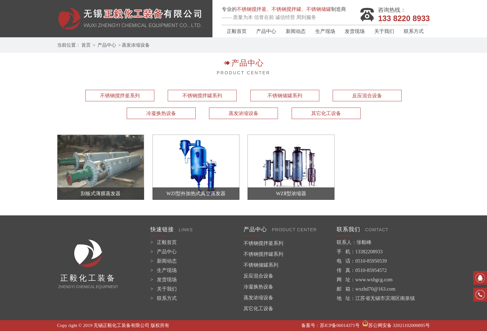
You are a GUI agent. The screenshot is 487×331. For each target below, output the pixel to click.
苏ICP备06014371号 (340, 325)
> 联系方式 (163, 298)
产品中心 (266, 31)
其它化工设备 (326, 113)
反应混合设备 (367, 95)
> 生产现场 (163, 270)
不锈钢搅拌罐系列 (202, 95)
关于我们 (384, 31)
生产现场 (325, 31)
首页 (86, 45)
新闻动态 (296, 31)
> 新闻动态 (163, 261)
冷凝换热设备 (161, 113)
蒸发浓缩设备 (136, 45)
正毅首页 (237, 31)
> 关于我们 (163, 289)
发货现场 (355, 31)
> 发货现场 (163, 279)
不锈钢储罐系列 (284, 95)
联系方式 (414, 31)
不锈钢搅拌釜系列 (120, 95)
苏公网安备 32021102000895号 (396, 325)
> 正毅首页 (163, 242)
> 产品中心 (163, 251)
